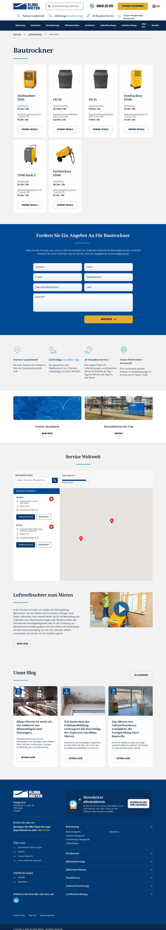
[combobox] (65, 6)
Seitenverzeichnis (47, 916)
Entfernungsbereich (68, 476)
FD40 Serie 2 (27, 175)
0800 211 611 (105, 6)
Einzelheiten (44, 517)
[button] (81, 539)
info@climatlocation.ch (29, 510)
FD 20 (57, 100)
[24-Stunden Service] (88, 16)
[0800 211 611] (92, 6)
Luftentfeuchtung (35, 34)
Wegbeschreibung (25, 517)
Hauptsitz (19, 802)
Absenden (108, 319)
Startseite (17, 34)
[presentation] (54, 319)
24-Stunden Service (103, 16)
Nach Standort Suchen (24, 475)
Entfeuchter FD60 (62, 173)
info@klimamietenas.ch (29, 538)
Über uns (32, 916)
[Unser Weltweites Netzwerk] (119, 17)
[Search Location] (55, 480)
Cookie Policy (19, 916)
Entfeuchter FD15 (27, 98)
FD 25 (93, 100)
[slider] (87, 480)
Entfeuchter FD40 (133, 98)
